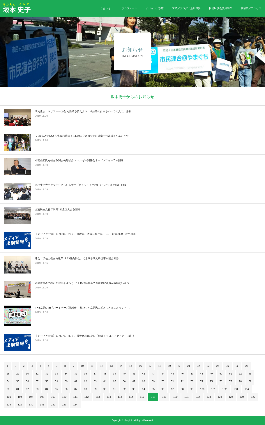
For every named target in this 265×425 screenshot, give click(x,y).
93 (133, 389)
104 (247, 389)
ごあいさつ (106, 8)
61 (75, 381)
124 (220, 396)
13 (111, 365)
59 (56, 381)
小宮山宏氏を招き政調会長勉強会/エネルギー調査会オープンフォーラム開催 (79, 160)
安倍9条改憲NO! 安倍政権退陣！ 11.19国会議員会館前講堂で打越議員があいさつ (82, 135)
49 (211, 373)
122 (197, 396)
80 (8, 389)
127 (253, 396)
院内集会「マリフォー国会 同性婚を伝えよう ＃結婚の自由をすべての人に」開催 (83, 111)
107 (31, 396)
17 (150, 365)
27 (246, 365)
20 (179, 365)
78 (240, 381)
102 (224, 389)
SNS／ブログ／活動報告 (186, 8)
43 (153, 373)
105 (9, 396)
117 (142, 396)
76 (221, 381)
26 (237, 365)
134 (75, 404)
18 (159, 365)
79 (249, 381)
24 (217, 365)
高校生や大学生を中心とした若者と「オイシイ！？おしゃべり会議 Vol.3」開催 (80, 184)
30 (27, 373)
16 (140, 365)
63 (95, 381)
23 (208, 365)
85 (56, 389)
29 (17, 373)
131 (42, 404)
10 (82, 365)
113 (98, 396)
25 (227, 365)
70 (162, 381)
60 (66, 381)
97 (172, 389)
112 (86, 396)
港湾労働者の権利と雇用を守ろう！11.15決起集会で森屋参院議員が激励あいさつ (82, 283)
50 (221, 373)
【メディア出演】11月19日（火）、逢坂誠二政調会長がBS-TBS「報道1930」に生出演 (85, 233)
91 (114, 389)
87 (75, 389)
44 (162, 373)
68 (143, 381)
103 (236, 389)
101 (213, 389)
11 (92, 365)
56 (27, 381)
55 (17, 381)
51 (230, 373)
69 (153, 381)
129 (20, 404)
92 (124, 389)
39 (114, 373)
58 (46, 381)
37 (95, 373)
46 (182, 373)
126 (242, 396)
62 (85, 381)
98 (182, 389)
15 (130, 365)
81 (17, 389)
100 (202, 389)
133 (64, 404)
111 (75, 396)
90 (104, 389)
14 (120, 365)
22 (198, 365)
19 (169, 365)
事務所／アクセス (251, 8)
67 (133, 381)
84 (46, 389)
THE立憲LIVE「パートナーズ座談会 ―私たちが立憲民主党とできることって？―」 (83, 307)
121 (186, 396)
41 (133, 373)
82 (27, 389)
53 (249, 373)
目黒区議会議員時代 (220, 8)
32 (46, 373)
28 (8, 373)
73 (191, 381)
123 (208, 396)
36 (85, 373)
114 (109, 396)
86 (66, 389)
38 (104, 373)
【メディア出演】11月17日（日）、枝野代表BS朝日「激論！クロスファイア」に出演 (84, 335)
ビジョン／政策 (155, 8)
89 (95, 389)
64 (104, 381)
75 (211, 381)
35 (75, 373)
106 (20, 396)
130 (31, 404)
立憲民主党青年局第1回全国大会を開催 (57, 209)
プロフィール (129, 8)
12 (101, 365)
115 (120, 396)
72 (182, 381)
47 (191, 373)
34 (66, 373)
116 (131, 396)
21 (188, 365)
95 (153, 389)
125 (231, 396)
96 (162, 389)
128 (9, 404)
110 (64, 396)
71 (172, 381)
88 (85, 389)
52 (240, 373)
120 (175, 396)
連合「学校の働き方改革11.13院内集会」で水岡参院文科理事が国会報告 (77, 258)
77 (230, 381)
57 (37, 381)
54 (8, 381)
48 (201, 373)
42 (143, 373)
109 (53, 396)
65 (114, 381)
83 (37, 389)
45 (172, 373)
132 (53, 404)
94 (143, 389)
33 (56, 373)
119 (164, 396)
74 (201, 381)
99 (191, 389)
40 (124, 373)
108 (42, 396)
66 (124, 381)
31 (37, 373)
